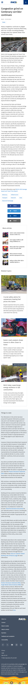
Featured (13, 197)
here (14, 610)
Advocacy (4, 194)
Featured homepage (7, 200)
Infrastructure (14, 194)
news (20, 197)
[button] (2, 2)
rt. (17, 191)
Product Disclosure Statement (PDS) (10, 583)
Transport (4, 197)
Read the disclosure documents (14, 508)
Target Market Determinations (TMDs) (11, 584)
